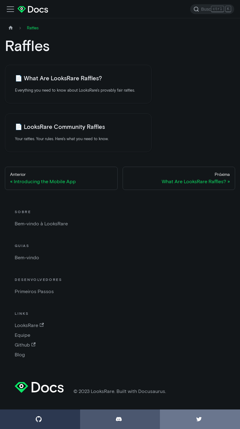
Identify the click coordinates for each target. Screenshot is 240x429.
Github (25, 345)
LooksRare (29, 325)
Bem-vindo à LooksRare (41, 224)
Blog (20, 355)
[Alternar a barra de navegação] (10, 9)
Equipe (22, 335)
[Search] (212, 9)
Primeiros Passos (34, 291)
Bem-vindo (27, 257)
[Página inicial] (11, 28)
